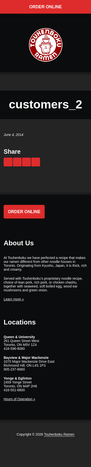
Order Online (45, 6)
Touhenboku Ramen (59, 434)
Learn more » (14, 299)
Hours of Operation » (19, 399)
